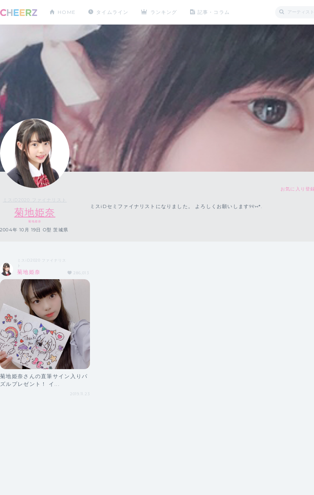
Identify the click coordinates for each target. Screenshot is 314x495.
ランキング (163, 12)
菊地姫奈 (35, 212)
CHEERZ (18, 12)
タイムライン (112, 12)
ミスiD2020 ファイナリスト (35, 200)
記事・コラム (213, 12)
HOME (67, 12)
